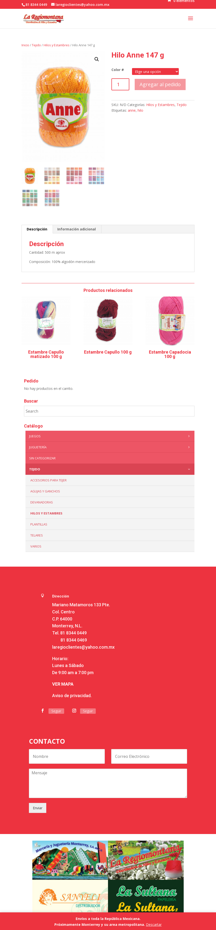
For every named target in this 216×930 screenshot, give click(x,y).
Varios (35, 546)
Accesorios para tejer (48, 480)
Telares (36, 535)
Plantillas (38, 524)
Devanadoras (41, 502)
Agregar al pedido (160, 84)
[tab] (37, 229)
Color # (117, 69)
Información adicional (76, 229)
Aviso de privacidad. (72, 695)
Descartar (154, 924)
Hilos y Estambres (57, 45)
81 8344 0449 (73, 632)
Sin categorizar (42, 458)
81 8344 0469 (73, 640)
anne (132, 110)
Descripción (37, 229)
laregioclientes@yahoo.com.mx (83, 647)
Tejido (36, 45)
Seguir (56, 711)
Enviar (37, 808)
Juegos (110, 436)
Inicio (25, 45)
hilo (140, 110)
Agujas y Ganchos (45, 491)
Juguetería (110, 447)
